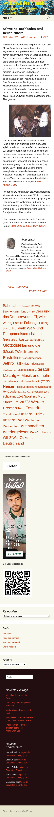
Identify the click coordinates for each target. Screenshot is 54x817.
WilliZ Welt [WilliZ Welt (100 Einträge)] (11, 438)
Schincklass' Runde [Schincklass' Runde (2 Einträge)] (24, 392)
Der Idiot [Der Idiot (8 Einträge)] (31, 312)
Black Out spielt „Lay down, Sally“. (28, 226)
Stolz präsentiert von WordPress (17, 811)
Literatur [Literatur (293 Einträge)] (41, 369)
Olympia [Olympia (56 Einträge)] (44, 381)
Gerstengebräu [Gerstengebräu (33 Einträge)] (34, 339)
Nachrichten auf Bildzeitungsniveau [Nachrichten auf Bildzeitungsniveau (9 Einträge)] (20, 381)
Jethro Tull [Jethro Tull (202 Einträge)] (12, 363)
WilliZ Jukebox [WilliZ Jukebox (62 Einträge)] (40, 432)
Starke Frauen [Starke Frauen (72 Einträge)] (13, 402)
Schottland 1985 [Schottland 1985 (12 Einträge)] (40, 391)
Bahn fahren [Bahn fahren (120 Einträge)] (13, 306)
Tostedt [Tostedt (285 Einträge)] (32, 408)
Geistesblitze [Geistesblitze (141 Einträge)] (13, 339)
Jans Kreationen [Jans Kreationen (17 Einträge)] (32, 358)
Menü (6, 18)
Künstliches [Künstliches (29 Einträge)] (26, 369)
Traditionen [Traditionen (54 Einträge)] (11, 414)
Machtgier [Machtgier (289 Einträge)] (12, 375)
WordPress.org (9, 647)
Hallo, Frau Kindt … (17, 286)
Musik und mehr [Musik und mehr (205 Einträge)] (35, 375)
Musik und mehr (30, 37)
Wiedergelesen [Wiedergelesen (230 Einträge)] (16, 432)
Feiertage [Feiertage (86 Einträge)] (31, 323)
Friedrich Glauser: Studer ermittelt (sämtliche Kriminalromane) (17, 728)
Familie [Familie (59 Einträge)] (18, 323)
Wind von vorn (40, 291)
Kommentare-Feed (11, 642)
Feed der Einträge (11, 638)
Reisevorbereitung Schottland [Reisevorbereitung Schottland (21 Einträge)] (33, 386)
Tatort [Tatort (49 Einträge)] (21, 408)
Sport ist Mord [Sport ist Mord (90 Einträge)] (35, 396)
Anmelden (7, 633)
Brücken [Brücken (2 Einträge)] (26, 306)
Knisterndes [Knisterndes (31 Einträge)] (29, 363)
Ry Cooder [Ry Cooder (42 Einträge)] (10, 391)
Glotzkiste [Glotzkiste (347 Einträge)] (12, 345)
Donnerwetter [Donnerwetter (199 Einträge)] (21, 316)
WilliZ (45, 37)
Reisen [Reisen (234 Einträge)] (9, 386)
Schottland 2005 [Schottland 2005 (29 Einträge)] (13, 396)
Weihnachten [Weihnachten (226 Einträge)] (32, 426)
